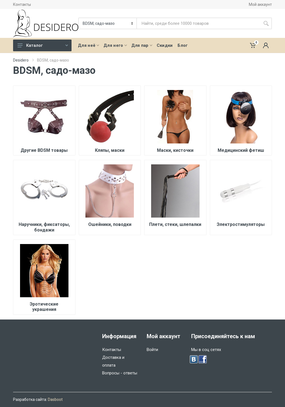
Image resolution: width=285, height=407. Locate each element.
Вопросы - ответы (119, 373)
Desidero (21, 60)
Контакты (22, 4)
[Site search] (198, 23)
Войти (152, 349)
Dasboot (55, 399)
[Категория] (108, 23)
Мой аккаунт (260, 4)
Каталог (43, 45)
